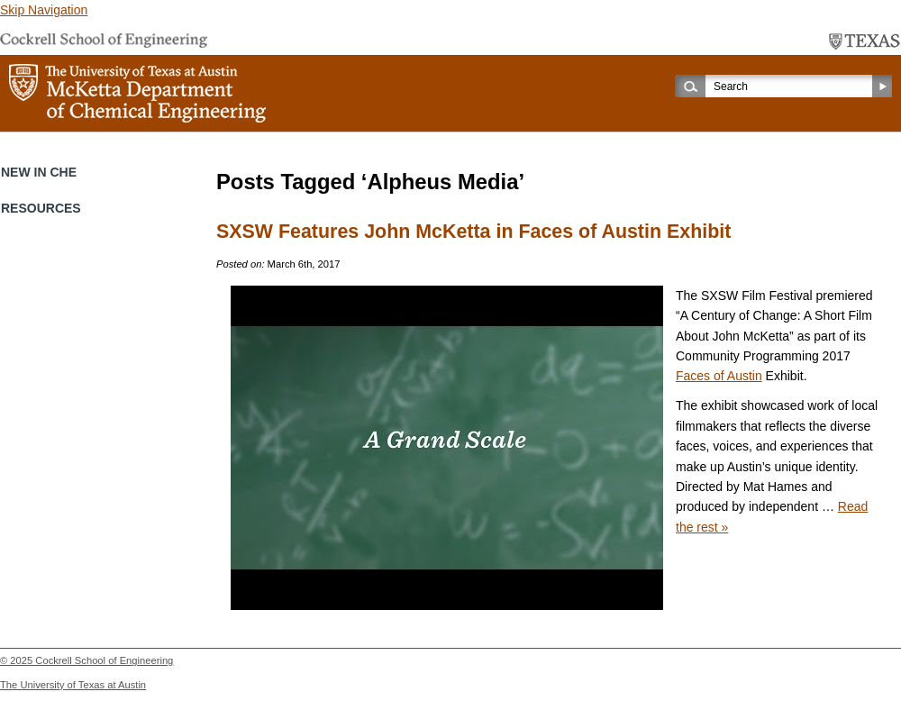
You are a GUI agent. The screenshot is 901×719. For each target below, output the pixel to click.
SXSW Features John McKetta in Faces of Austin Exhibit (473, 231)
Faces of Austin (719, 376)
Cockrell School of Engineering (104, 660)
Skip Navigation (43, 10)
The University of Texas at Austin (73, 684)
